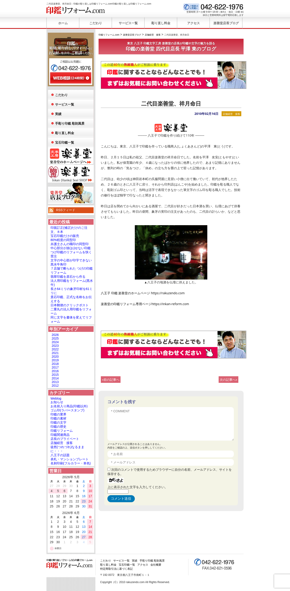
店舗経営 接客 (231, 114)
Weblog (56, 398)
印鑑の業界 (58, 414)
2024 (55, 342)
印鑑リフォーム (62, 430)
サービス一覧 (128, 23)
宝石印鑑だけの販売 (65, 236)
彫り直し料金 (160, 23)
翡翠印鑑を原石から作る (68, 276)
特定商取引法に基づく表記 (116, 568)
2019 (55, 360)
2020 (55, 356)
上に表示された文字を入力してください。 (137, 487)
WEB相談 (70, 78)
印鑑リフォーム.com (75, 10)
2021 (55, 353)
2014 (55, 378)
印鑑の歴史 (58, 426)
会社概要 (155, 564)
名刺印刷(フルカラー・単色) (71, 463)
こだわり (95, 23)
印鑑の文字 (58, 422)
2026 (55, 335)
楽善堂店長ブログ (226, 23)
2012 (55, 385)
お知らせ (57, 402)
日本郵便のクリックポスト (70, 305)
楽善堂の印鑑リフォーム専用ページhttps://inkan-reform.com (145, 304)
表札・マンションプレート (70, 459)
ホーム (63, 23)
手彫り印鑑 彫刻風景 (70, 123)
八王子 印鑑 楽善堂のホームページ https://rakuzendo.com (143, 293)
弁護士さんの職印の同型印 (70, 244)
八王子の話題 (60, 455)
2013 (55, 382)
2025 (55, 338)
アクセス (193, 23)
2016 (55, 371)
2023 (55, 345)
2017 (55, 367)
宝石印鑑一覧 (64, 142)
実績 (58, 114)
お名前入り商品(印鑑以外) (69, 406)
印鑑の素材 (58, 418)
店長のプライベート (65, 439)
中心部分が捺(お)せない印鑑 (71, 248)
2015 (55, 374)
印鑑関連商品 (60, 435)
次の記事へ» (228, 379)
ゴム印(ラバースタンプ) (67, 410)
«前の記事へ (110, 379)
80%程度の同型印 (63, 240)
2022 (55, 349)
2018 (55, 364)
